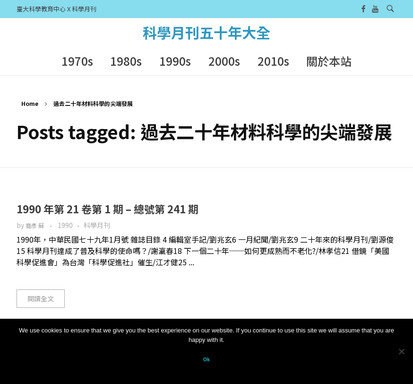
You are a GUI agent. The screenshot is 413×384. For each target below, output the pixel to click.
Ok (206, 359)
